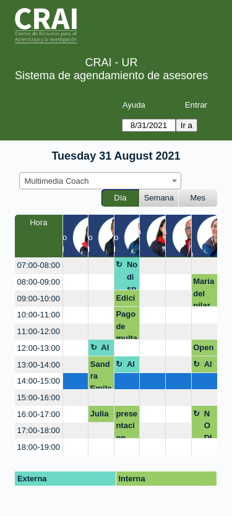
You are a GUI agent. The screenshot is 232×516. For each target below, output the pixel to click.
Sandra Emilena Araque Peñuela (101, 374)
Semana (159, 197)
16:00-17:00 (38, 414)
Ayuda (133, 105)
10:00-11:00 (38, 314)
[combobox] (100, 180)
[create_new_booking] (75, 265)
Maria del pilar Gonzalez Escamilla (203, 292)
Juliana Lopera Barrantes (100, 416)
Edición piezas (126, 300)
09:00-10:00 (38, 298)
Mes (198, 197)
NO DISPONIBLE (209, 424)
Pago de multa (126, 324)
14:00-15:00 (38, 380)
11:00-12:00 (38, 331)
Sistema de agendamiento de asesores (111, 75)
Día (120, 197)
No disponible (132, 275)
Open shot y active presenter (204, 349)
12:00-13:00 (38, 348)
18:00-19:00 (38, 447)
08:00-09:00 (38, 281)
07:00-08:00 (38, 265)
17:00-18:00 (38, 430)
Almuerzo (105, 349)
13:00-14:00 (38, 364)
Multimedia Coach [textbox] (57, 181)
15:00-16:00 (38, 397)
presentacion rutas (126, 424)
